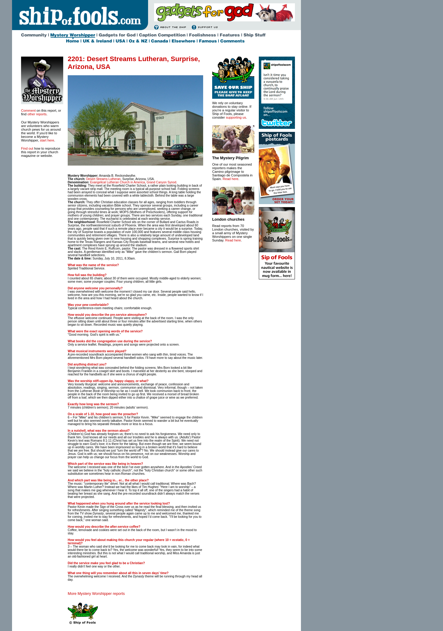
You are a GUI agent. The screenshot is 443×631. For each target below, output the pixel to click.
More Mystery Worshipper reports (96, 593)
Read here (230, 179)
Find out (27, 148)
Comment (28, 110)
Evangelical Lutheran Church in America (117, 182)
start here (47, 140)
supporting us (236, 117)
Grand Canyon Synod (161, 182)
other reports (36, 114)
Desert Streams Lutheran (103, 179)
